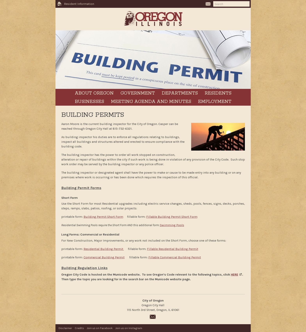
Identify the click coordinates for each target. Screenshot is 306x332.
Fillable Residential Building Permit (172, 249)
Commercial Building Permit (104, 257)
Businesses (89, 101)
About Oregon (94, 93)
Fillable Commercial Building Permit (174, 257)
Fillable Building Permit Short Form (171, 217)
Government (137, 93)
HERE (234, 274)
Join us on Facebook (99, 328)
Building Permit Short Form (103, 217)
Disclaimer (65, 328)
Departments (180, 93)
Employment (214, 101)
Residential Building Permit (104, 249)
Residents (218, 93)
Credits (79, 328)
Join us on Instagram (128, 328)
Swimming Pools (172, 225)
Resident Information (79, 4)
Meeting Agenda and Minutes (151, 101)
